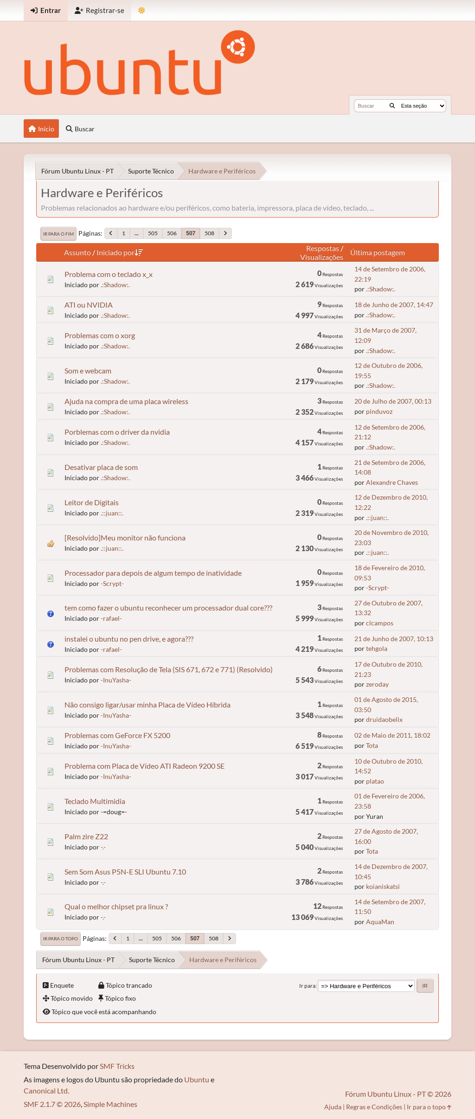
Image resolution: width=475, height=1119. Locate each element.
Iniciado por (119, 252)
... (137, 233)
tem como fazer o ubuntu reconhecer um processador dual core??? (168, 607)
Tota (372, 745)
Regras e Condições (374, 1107)
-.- (103, 847)
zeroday (377, 684)
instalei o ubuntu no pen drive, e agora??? (128, 638)
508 (209, 233)
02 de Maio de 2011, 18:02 (392, 735)
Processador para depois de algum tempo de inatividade (153, 572)
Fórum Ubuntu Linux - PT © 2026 (398, 1093)
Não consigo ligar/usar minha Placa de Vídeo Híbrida (147, 704)
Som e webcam (87, 370)
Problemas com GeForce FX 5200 (117, 735)
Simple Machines (110, 1104)
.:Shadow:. (115, 285)
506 (172, 233)
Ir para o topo (60, 938)
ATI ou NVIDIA (88, 304)
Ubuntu (196, 1079)
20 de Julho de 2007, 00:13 (392, 401)
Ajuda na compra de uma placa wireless (126, 401)
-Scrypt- (112, 583)
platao (375, 781)
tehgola (376, 648)
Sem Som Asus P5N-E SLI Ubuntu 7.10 (125, 871)
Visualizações (321, 256)
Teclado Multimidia (94, 801)
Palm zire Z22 (86, 836)
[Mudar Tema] (141, 10)
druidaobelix (384, 719)
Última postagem (377, 252)
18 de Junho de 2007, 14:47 (393, 305)
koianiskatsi (383, 886)
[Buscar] (392, 105)
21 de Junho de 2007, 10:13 (393, 639)
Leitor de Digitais (91, 502)
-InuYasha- (116, 680)
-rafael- (111, 618)
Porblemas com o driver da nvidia (117, 431)
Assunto (77, 252)
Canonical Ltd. (46, 1090)
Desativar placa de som (101, 467)
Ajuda (332, 1107)
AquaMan (380, 922)
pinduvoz (379, 411)
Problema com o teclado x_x (108, 274)
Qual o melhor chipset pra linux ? (116, 906)
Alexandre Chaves (392, 482)
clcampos (379, 623)
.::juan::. (112, 513)
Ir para (307, 986)
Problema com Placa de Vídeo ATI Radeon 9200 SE (144, 765)
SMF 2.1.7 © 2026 (52, 1104)
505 (153, 233)
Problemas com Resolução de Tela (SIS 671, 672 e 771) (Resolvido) (168, 669)
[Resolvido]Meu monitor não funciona (125, 537)
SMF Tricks (117, 1065)
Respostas (322, 248)
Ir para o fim (58, 234)
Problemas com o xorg (99, 335)
